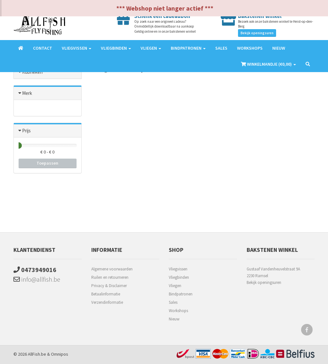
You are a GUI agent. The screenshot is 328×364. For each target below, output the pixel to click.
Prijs (26, 131)
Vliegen (175, 285)
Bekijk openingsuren (257, 33)
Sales (221, 48)
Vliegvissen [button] (76, 48)
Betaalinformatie (105, 294)
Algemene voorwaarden (112, 269)
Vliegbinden (179, 277)
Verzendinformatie (107, 302)
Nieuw (278, 48)
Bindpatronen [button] (188, 48)
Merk (27, 93)
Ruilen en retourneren (109, 277)
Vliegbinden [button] (116, 48)
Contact (42, 48)
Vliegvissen (178, 269)
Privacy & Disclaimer (109, 285)
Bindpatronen (181, 294)
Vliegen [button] (151, 48)
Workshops (250, 48)
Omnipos (59, 354)
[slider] (18, 145)
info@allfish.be (36, 279)
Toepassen (47, 163)
